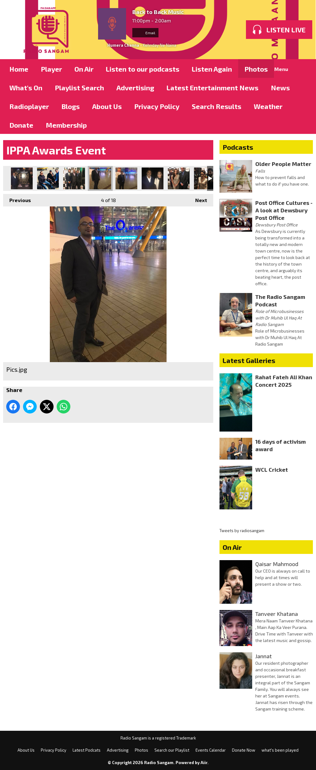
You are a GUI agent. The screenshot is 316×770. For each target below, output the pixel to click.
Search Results (216, 106)
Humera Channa (123, 45)
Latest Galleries (249, 360)
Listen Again (212, 69)
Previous (17, 198)
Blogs (70, 106)
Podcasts (238, 147)
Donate (21, 125)
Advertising (135, 87)
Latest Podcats (87, 750)
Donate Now (243, 750)
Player (51, 69)
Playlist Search (79, 87)
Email (145, 33)
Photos (256, 69)
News (280, 87)
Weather (268, 106)
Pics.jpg (22, 178)
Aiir (203, 762)
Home (18, 69)
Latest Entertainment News (212, 87)
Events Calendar (211, 750)
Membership (66, 125)
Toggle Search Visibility (303, 68)
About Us (107, 106)
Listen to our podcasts (142, 69)
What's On (25, 87)
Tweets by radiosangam (241, 530)
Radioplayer (29, 106)
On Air (83, 69)
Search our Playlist (171, 750)
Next (198, 198)
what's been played (280, 750)
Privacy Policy (156, 106)
